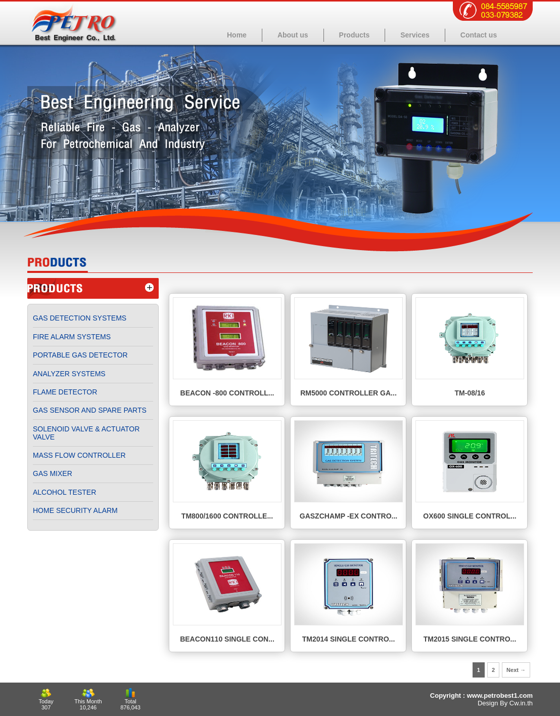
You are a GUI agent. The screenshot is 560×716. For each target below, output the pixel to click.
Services (415, 35)
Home (237, 35)
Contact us (478, 35)
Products (354, 35)
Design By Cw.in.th (505, 703)
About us (292, 35)
